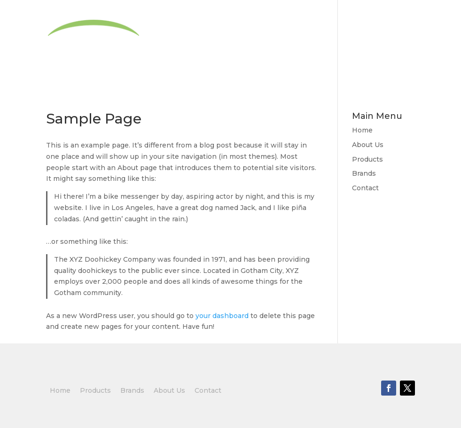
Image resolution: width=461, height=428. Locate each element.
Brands (353, 43)
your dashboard (222, 315)
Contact (398, 43)
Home (199, 43)
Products (296, 43)
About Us (245, 43)
